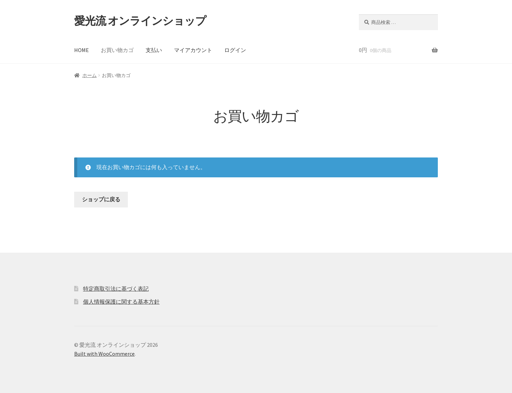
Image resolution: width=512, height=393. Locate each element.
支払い (154, 50)
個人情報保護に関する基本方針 (121, 301)
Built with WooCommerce (104, 353)
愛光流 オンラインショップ (140, 21)
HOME (81, 50)
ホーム (89, 75)
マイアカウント (193, 50)
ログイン (235, 50)
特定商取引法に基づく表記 (116, 288)
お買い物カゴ (117, 50)
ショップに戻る (101, 199)
